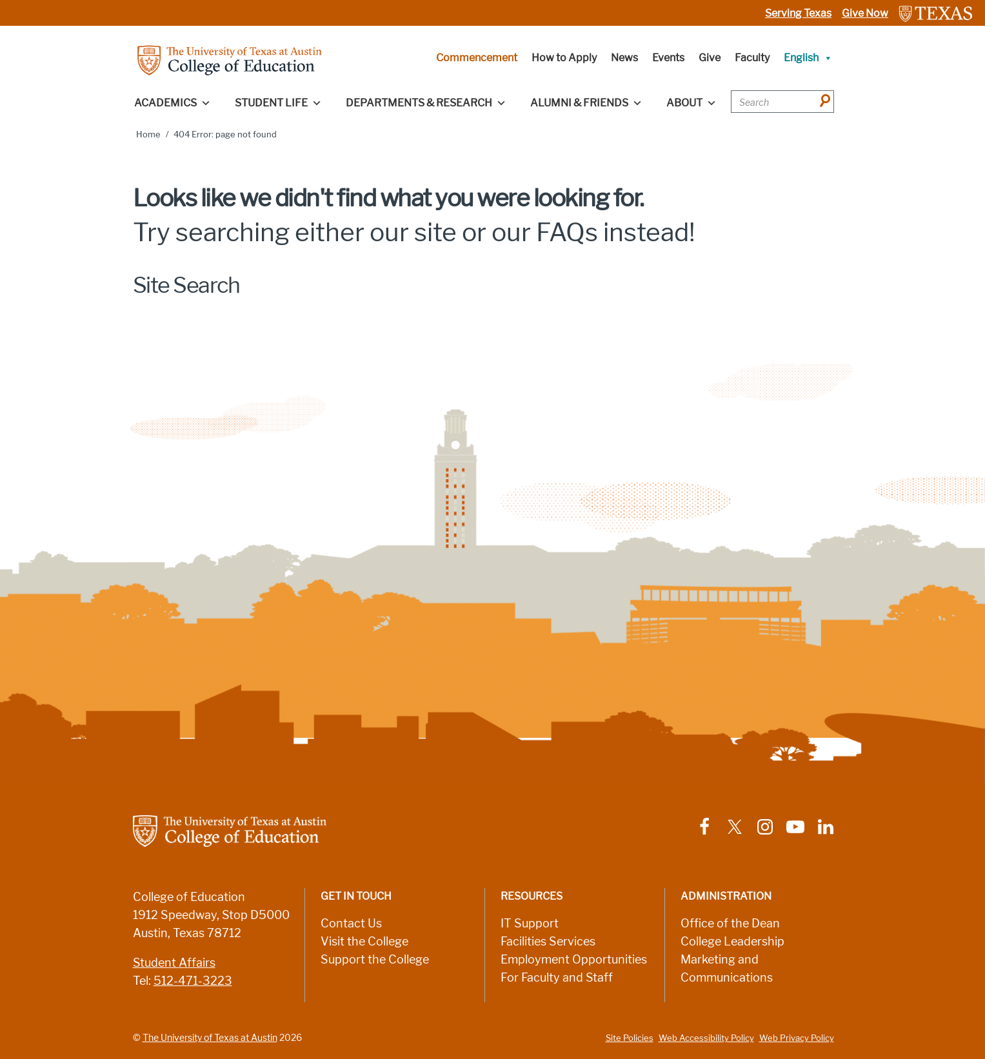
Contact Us (351, 923)
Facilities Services (548, 942)
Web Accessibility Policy (706, 1038)
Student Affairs (174, 963)
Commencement (476, 58)
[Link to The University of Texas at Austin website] (936, 13)
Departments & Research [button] (426, 103)
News (624, 58)
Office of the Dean (730, 923)
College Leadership (732, 942)
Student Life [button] (278, 103)
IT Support (530, 923)
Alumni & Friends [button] (586, 103)
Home (148, 134)
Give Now (865, 13)
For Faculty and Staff (557, 978)
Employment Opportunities (574, 960)
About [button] (691, 103)
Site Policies (629, 1038)
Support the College (375, 960)
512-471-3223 (193, 981)
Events (668, 58)
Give (710, 58)
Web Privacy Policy (796, 1038)
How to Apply (564, 58)
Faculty (752, 58)
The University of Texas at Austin (210, 1038)
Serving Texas (798, 13)
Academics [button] (172, 103)
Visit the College (364, 942)
